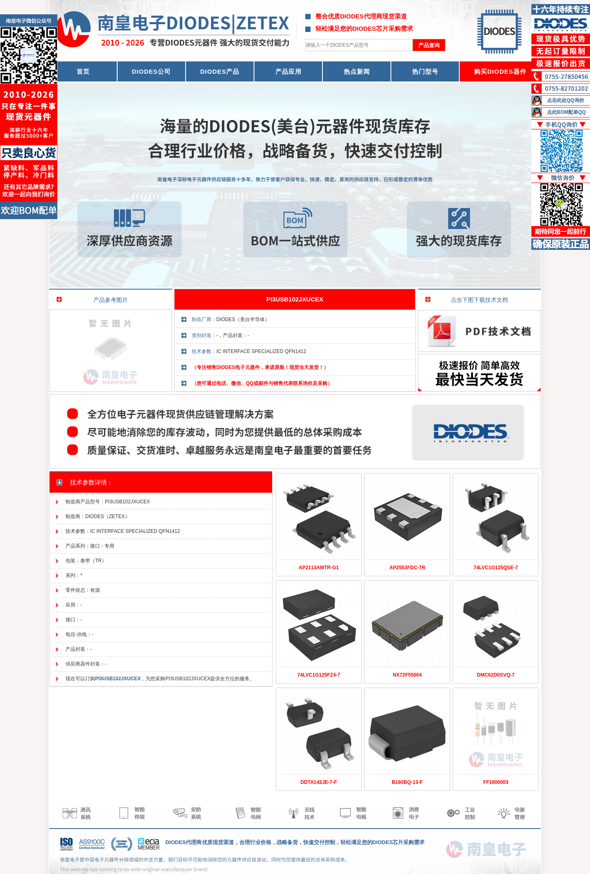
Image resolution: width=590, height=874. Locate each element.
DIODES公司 (151, 71)
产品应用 (288, 71)
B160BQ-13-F (407, 782)
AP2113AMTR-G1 (319, 568)
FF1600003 (495, 782)
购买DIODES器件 (500, 71)
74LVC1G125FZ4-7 (318, 675)
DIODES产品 (220, 71)
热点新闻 (357, 71)
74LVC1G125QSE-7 (496, 568)
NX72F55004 (407, 675)
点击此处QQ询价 (565, 100)
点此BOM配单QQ (566, 112)
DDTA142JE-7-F (318, 782)
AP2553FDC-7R (407, 568)
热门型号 (425, 71)
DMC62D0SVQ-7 (496, 675)
